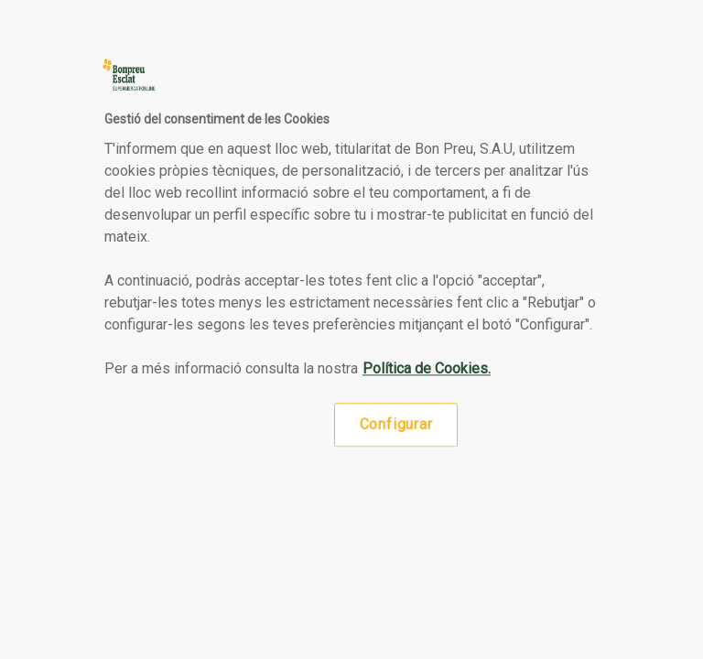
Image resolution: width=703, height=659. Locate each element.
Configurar (396, 424)
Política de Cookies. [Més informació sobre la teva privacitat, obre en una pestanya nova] (426, 368)
